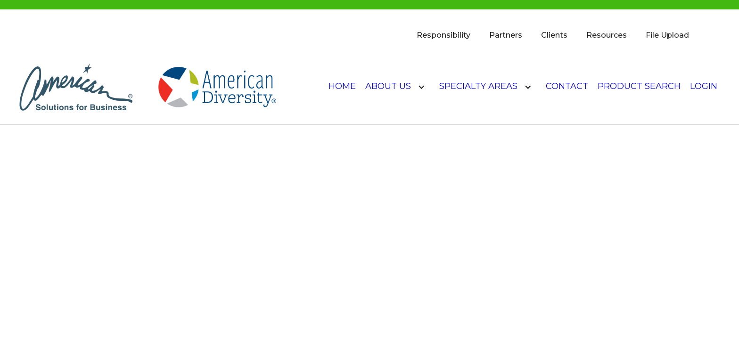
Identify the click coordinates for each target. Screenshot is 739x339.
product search (639, 86)
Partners (505, 35)
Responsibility (443, 35)
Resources (606, 35)
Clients (554, 35)
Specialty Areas (478, 86)
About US (388, 86)
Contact (567, 86)
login (703, 86)
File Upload (667, 35)
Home (342, 86)
